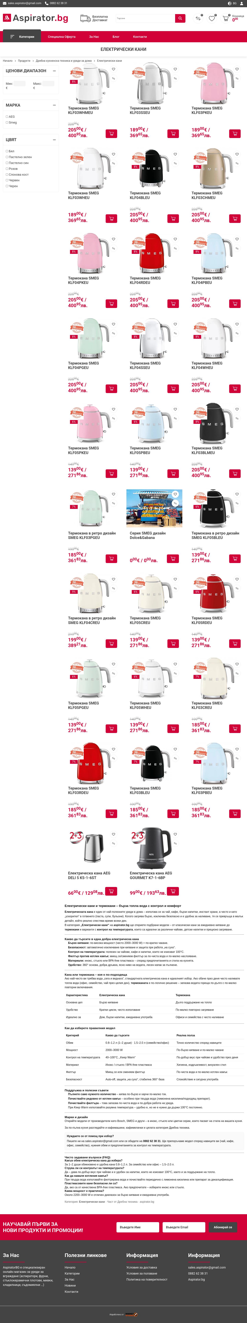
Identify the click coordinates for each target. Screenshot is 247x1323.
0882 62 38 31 (56, 3)
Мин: (9, 83)
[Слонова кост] (7, 174)
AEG (10, 116)
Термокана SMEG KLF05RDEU (207, 620)
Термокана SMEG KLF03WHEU (83, 195)
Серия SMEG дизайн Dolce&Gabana (148, 535)
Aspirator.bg (196, 1279)
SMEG (130, 1121)
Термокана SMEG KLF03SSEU (145, 110)
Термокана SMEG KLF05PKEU (83, 450)
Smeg (11, 122)
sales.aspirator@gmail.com (22, 3)
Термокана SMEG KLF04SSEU (145, 365)
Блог (116, 36)
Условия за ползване (141, 1273)
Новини (70, 1285)
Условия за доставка (141, 1267)
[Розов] (7, 169)
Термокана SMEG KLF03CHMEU (207, 195)
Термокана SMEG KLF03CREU (207, 705)
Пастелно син (17, 163)
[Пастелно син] (7, 163)
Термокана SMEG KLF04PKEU (83, 280)
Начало (8, 60)
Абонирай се (223, 1227)
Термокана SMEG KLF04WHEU (207, 365)
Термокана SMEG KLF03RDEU (83, 790)
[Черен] (7, 186)
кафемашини (116, 1127)
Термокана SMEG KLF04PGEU (83, 365)
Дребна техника (179, 1127)
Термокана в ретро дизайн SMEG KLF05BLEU (215, 535)
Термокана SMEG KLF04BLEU (145, 195)
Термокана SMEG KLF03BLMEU (207, 450)
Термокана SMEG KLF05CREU (145, 620)
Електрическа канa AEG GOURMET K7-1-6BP (151, 875)
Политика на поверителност (146, 1279)
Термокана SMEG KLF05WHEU (145, 705)
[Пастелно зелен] (7, 157)
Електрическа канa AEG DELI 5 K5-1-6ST (89, 875)
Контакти (140, 36)
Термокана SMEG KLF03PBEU (207, 790)
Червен (13, 180)
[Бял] (7, 151)
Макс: (37, 83)
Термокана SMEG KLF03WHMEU (83, 110)
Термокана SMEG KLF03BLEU (145, 790)
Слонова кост (17, 174)
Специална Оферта (61, 36)
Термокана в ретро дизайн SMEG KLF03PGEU (92, 535)
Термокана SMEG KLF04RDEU (145, 280)
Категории (22, 36)
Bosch (121, 1121)
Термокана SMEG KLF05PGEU (83, 705)
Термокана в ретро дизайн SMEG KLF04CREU (92, 620)
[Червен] (7, 180)
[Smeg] (7, 122)
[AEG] (7, 116)
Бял (10, 151)
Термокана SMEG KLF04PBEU (207, 280)
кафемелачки (134, 1127)
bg (232, 3)
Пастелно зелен (19, 157)
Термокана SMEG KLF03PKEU (207, 110)
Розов (12, 168)
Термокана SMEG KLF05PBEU (145, 450)
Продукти (24, 60)
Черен (12, 186)
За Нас (94, 36)
